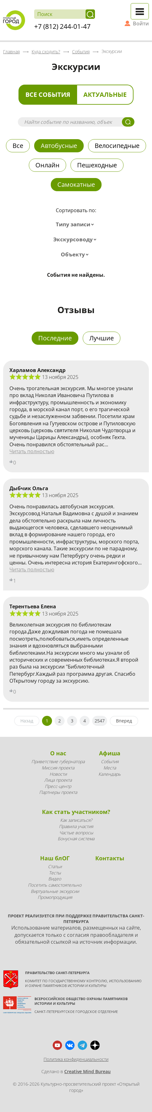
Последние (55, 338)
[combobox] (76, 224)
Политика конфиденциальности (76, 1059)
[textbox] (76, 224)
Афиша (109, 753)
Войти (141, 23)
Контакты (109, 858)
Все (18, 145)
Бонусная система (76, 839)
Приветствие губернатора (58, 761)
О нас (58, 753)
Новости (58, 774)
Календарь (109, 774)
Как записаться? (76, 820)
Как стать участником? (76, 812)
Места (109, 768)
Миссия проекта (58, 768)
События (109, 761)
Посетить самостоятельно (54, 885)
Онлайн (47, 165)
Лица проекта (58, 780)
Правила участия (76, 826)
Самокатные (76, 184)
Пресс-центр (58, 786)
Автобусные (59, 145)
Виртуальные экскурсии (55, 891)
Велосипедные (117, 145)
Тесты (55, 873)
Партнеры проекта (58, 792)
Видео (54, 879)
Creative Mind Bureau (87, 1071)
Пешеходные (97, 165)
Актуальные (105, 94)
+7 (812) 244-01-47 (62, 26)
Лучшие (101, 338)
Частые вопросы (76, 833)
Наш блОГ (55, 858)
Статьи (55, 866)
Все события (47, 94)
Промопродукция (55, 897)
